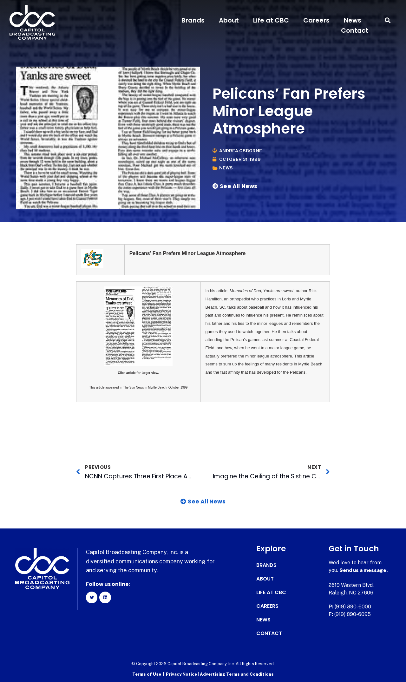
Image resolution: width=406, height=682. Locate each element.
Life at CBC (271, 20)
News (352, 20)
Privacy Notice (182, 674)
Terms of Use (146, 674)
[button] (388, 20)
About (229, 20)
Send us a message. (364, 570)
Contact (354, 30)
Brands (193, 20)
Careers (316, 20)
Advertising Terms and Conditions (237, 674)
